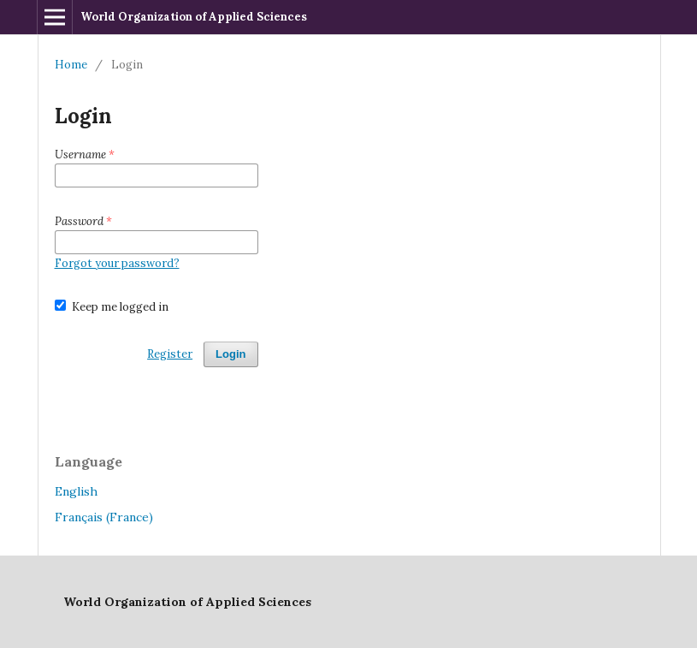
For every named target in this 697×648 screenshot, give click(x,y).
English (76, 491)
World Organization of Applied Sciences (193, 16)
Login (230, 354)
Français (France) (104, 517)
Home (71, 64)
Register (169, 354)
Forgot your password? (117, 263)
